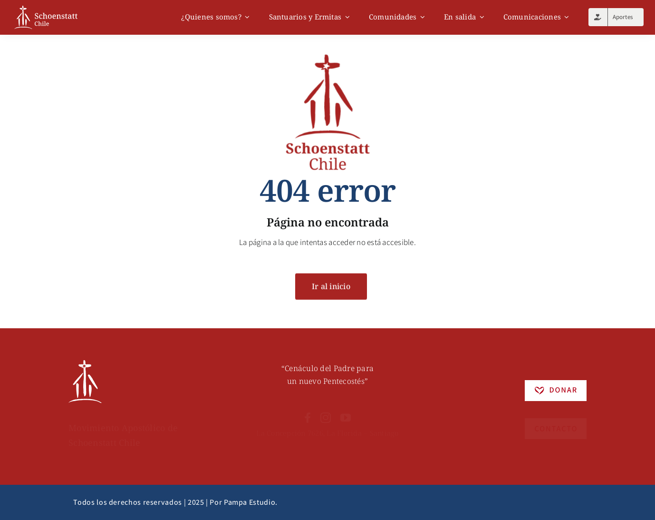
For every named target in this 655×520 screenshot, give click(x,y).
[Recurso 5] (556, 386)
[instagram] (325, 412)
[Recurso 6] (85, 366)
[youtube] (345, 412)
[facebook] (307, 412)
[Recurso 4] (556, 416)
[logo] (45, 9)
